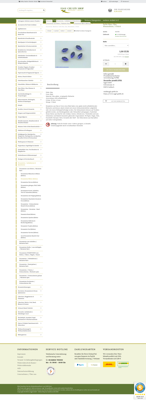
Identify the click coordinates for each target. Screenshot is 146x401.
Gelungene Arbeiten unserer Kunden (29, 28)
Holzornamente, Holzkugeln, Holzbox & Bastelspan (26, 107)
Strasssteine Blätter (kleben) (29, 186)
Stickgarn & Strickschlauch (26, 166)
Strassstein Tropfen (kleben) (29, 233)
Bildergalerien (22, 341)
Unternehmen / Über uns (26, 381)
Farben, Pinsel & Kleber (25, 83)
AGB (19, 375)
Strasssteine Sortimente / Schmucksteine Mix (27, 289)
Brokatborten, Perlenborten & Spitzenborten (27, 57)
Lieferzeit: (106, 41)
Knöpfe (20, 112)
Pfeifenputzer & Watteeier (25, 148)
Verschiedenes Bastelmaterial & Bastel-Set (27, 40)
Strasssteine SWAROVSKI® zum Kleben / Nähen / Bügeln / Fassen (29, 260)
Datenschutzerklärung (25, 378)
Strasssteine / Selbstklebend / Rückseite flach (28, 266)
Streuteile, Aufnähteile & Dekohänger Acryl (25, 319)
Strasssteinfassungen (24, 294)
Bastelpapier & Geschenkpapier (27, 49)
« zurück (56, 37)
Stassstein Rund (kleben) (28, 221)
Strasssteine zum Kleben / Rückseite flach (30, 176)
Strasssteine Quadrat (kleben (29, 224)
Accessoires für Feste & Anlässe (27, 32)
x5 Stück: (106, 67)
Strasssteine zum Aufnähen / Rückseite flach (28, 249)
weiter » (62, 37)
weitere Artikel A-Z (111, 20)
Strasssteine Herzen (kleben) (29, 189)
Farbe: (105, 48)
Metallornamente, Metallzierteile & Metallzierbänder (28, 128)
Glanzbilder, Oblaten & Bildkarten (28, 91)
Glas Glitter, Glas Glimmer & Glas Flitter (26, 96)
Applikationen (22, 35)
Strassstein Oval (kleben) (28, 236)
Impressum (21, 361)
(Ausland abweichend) (120, 43)
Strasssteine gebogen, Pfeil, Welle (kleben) (31, 193)
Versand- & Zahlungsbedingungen (29, 367)
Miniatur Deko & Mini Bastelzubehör (29, 133)
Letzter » (69, 37)
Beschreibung (52, 91)
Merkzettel (125, 1)
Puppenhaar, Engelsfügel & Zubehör (28, 152)
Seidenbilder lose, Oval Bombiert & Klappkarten (28, 157)
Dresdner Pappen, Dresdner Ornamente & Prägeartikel (26, 75)
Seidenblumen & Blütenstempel (27, 162)
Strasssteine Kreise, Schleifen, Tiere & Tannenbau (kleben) (30, 198)
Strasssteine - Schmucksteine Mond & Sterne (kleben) (29, 212)
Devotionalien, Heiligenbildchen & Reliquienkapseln (28, 69)
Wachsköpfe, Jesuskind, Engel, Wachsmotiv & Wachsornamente (27, 325)
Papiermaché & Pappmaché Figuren (67, 20)
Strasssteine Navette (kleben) (29, 239)
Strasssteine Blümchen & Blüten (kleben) (30, 181)
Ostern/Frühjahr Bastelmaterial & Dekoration (28, 331)
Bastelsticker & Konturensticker (27, 53)
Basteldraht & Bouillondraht (39, 20)
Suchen (104, 1)
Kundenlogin (113, 1)
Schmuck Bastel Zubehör (25, 315)
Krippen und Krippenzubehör (27, 120)
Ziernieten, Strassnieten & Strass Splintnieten (27, 298)
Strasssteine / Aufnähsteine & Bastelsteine (27, 170)
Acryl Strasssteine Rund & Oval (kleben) (30, 243)
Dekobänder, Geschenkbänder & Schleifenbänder (27, 63)
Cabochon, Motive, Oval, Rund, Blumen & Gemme (27, 310)
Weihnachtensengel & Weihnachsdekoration (24, 336)
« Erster (49, 37)
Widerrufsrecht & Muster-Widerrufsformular (27, 371)
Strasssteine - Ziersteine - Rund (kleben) (30, 217)
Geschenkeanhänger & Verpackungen (24, 101)
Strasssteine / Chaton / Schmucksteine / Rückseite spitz (29, 278)
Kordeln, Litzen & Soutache (26, 116)
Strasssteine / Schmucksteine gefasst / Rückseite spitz (30, 283)
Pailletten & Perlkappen (25, 137)
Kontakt (20, 364)
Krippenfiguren (22, 124)
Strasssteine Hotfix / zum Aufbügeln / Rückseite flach (30, 255)
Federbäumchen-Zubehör (25, 87)
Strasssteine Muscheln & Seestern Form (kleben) (31, 206)
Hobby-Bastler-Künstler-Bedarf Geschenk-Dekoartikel (35, 1)
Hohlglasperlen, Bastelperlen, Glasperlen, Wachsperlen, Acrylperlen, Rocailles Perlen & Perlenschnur (29, 142)
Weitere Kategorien (93, 20)
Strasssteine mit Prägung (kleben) (31, 202)
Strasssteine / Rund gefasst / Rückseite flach (28, 272)
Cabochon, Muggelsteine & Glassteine (26, 304)
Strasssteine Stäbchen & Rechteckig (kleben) (28, 228)
